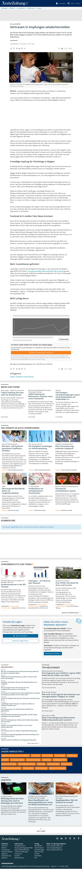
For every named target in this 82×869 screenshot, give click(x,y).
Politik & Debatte (7, 852)
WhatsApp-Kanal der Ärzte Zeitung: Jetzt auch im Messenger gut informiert (12, 801)
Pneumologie (66, 764)
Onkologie (41, 764)
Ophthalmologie (53, 764)
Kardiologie (47, 760)
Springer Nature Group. (42, 866)
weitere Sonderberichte (71, 613)
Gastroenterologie (33, 760)
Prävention (20, 377)
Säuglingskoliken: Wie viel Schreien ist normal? (66, 801)
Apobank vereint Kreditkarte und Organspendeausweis (18, 740)
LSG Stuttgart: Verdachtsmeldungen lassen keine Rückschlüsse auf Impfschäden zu (68, 396)
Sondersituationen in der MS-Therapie (13, 586)
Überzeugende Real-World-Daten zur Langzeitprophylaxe (13, 491)
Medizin (4, 848)
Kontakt (17, 856)
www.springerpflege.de (54, 848)
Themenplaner (39, 848)
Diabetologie (72, 756)
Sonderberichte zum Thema (16, 564)
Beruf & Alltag (47, 756)
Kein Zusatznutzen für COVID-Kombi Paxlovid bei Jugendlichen (17, 710)
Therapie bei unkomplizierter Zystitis (65, 490)
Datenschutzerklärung (22, 850)
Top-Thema (36, 756)
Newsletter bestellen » (53, 654)
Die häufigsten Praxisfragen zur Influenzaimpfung (40, 447)
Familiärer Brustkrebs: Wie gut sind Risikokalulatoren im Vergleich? (19, 683)
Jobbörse (4, 858)
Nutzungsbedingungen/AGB (23, 848)
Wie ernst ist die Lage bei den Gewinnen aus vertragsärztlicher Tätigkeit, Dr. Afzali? (61, 695)
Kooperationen (6, 856)
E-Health (5, 760)
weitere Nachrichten (33, 743)
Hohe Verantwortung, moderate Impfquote (64, 447)
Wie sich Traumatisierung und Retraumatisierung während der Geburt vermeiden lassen (19, 672)
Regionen (5, 854)
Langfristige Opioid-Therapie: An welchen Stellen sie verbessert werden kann (17, 705)
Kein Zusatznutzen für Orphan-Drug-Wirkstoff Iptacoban (19, 731)
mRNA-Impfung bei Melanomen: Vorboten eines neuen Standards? (40, 396)
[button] (77, 3)
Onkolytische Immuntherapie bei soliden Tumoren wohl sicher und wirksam (19, 678)
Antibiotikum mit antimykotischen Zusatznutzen (36, 491)
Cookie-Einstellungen (21, 852)
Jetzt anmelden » (20, 636)
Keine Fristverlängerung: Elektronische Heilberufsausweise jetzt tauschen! (19, 721)
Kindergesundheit (59, 760)
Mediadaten (38, 846)
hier (44, 359)
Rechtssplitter (28, 768)
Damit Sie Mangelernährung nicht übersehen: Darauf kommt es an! (20, 699)
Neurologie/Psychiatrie (26, 764)
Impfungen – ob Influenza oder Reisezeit (39, 582)
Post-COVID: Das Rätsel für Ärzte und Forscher (67, 584)
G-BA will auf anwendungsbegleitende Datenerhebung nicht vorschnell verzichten (20, 735)
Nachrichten (6, 667)
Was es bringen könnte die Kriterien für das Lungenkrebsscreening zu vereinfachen (15, 688)
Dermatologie (60, 756)
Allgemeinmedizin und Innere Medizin (15, 756)
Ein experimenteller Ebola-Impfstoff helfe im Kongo (46, 271)
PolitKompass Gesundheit (11, 768)
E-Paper (37, 854)
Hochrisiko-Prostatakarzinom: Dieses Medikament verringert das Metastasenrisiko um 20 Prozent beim (20, 694)
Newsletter (38, 856)
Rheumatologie (41, 768)
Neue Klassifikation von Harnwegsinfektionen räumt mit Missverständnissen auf (40, 802)
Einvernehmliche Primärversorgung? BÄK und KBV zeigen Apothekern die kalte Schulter (19, 715)
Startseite (5, 846)
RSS (36, 858)
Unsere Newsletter (11, 751)
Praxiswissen (6, 850)
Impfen (12, 377)
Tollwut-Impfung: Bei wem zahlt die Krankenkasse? (12, 394)
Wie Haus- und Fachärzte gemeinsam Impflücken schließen (12, 448)
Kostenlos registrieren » (20, 641)
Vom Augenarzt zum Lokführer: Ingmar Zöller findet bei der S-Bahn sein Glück (61, 674)
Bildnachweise (19, 858)
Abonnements (39, 852)
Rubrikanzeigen (39, 850)
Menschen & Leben (9, 764)
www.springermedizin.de (55, 846)
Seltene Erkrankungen (57, 768)
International (28, 377)
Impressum (18, 854)
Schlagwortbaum (20, 846)
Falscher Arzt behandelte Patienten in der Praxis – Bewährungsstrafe (17, 726)
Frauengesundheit (17, 760)
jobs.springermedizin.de (54, 850)
